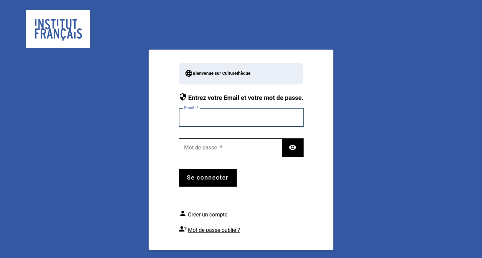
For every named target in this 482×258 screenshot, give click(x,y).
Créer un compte (208, 214)
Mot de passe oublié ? (214, 230)
